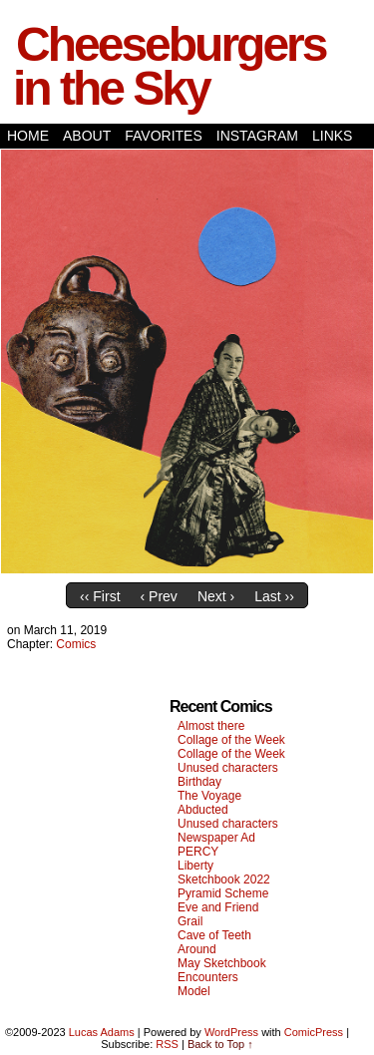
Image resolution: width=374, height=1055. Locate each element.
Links (332, 136)
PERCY (198, 852)
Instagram (257, 136)
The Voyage (209, 796)
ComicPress (313, 1032)
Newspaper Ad (216, 838)
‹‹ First (100, 596)
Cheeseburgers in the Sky (169, 66)
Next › (215, 596)
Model (194, 991)
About (87, 136)
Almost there (211, 726)
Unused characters (228, 768)
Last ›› (274, 596)
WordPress (231, 1032)
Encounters (208, 977)
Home (28, 136)
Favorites (163, 136)
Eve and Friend (218, 907)
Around (197, 949)
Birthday (199, 782)
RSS (167, 1044)
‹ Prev (159, 596)
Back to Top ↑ (220, 1044)
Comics (76, 644)
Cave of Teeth (214, 935)
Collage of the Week (231, 740)
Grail (190, 921)
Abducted (203, 810)
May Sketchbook (222, 963)
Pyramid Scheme (223, 893)
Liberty (195, 866)
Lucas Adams (102, 1032)
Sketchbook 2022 (224, 879)
